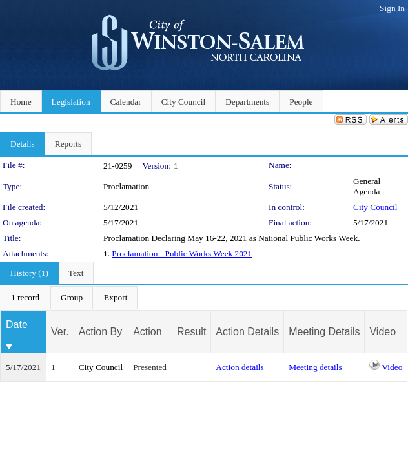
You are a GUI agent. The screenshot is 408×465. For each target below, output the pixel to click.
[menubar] (69, 297)
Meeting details (315, 367)
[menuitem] (25, 297)
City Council (375, 207)
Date (17, 324)
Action (147, 331)
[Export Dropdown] (116, 297)
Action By (101, 331)
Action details (239, 367)
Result (191, 331)
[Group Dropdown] (71, 297)
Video (392, 367)
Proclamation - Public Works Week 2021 (182, 253)
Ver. (60, 331)
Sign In (392, 8)
